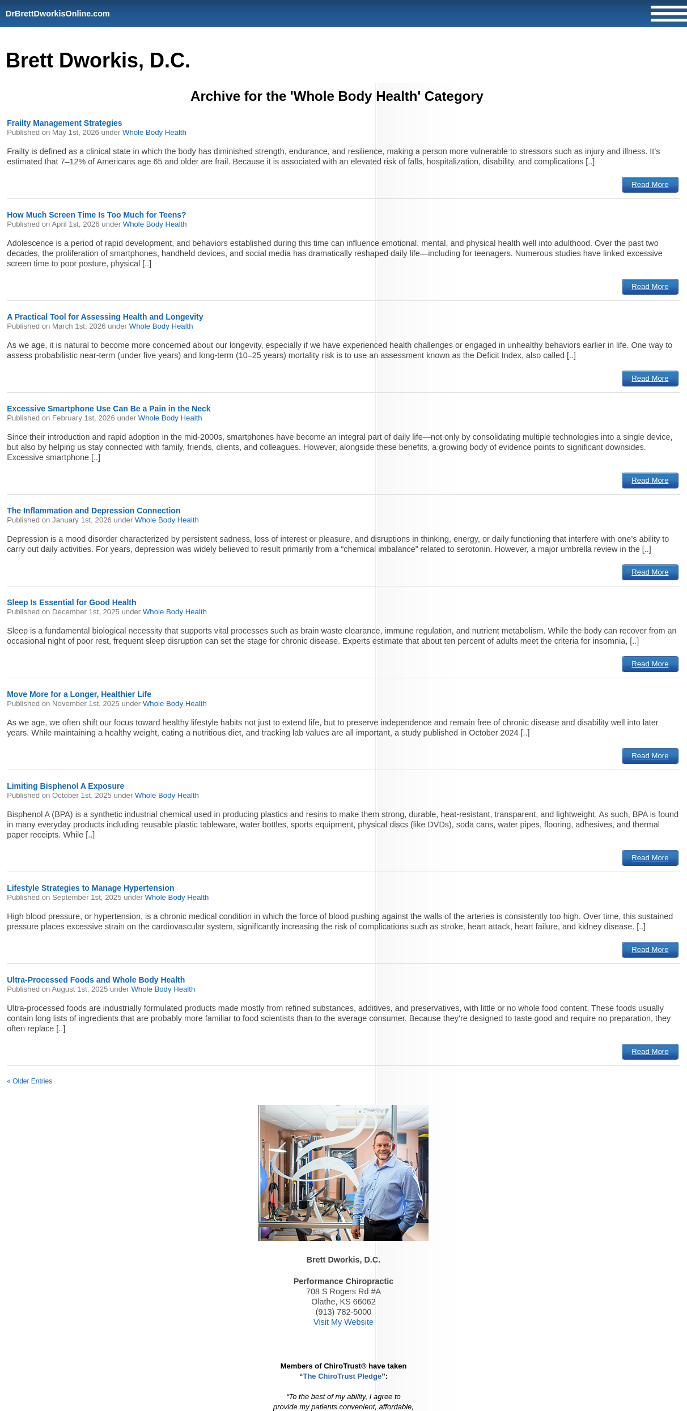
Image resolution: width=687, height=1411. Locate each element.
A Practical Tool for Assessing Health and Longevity (105, 316)
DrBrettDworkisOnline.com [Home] (58, 13)
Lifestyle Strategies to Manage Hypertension (91, 887)
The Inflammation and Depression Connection (93, 510)
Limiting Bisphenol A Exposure (65, 785)
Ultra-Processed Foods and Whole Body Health (96, 979)
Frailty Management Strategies (64, 123)
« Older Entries (29, 1081)
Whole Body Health (154, 132)
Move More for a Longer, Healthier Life (79, 694)
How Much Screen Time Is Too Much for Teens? (96, 214)
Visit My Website (343, 1322)
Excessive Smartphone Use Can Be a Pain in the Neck (109, 408)
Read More (649, 184)
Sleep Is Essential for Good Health (71, 602)
